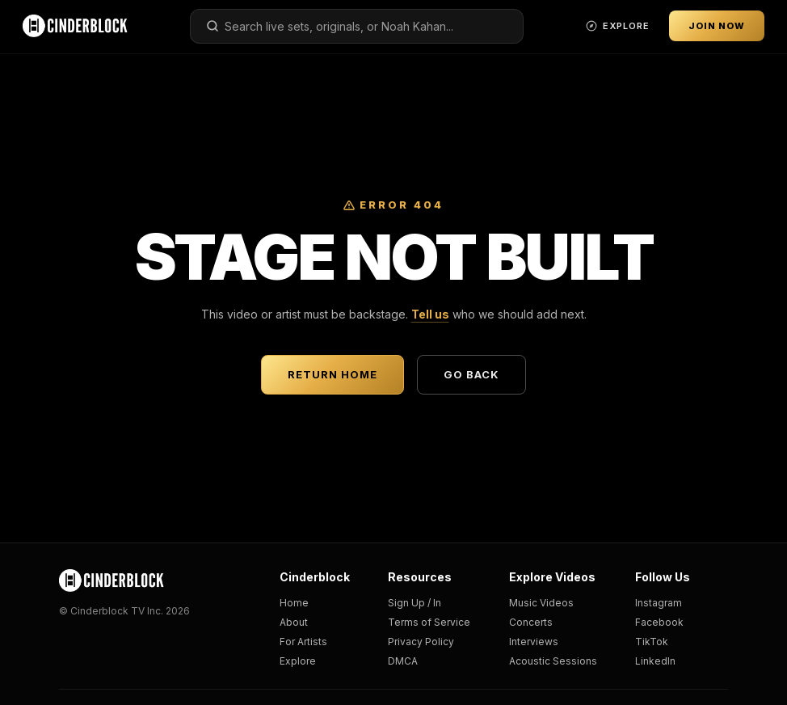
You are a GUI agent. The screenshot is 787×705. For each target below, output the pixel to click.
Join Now (716, 26)
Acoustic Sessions (553, 661)
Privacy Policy (421, 641)
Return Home (332, 374)
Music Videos (541, 603)
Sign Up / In (414, 603)
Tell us (430, 314)
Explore (298, 661)
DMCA (403, 661)
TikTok (651, 641)
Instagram (658, 603)
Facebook (659, 622)
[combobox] (357, 26)
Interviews (533, 641)
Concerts (531, 622)
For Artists (303, 641)
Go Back (471, 374)
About (294, 622)
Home (294, 603)
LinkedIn (655, 661)
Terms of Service (429, 622)
